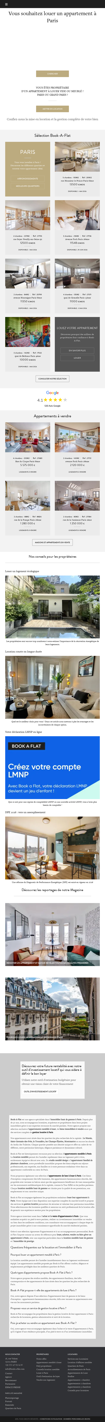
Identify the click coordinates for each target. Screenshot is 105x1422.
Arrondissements (27, 178)
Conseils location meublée (47, 1369)
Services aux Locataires (78, 1358)
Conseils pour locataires (78, 1390)
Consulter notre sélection (52, 378)
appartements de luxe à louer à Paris (65, 1175)
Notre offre (41, 1358)
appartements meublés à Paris (78, 1153)
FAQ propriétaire (43, 1365)
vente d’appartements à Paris (65, 1216)
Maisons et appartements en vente (52, 542)
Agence (8, 1376)
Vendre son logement (45, 1379)
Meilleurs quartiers (28, 186)
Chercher (52, 73)
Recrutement (11, 1380)
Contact (8, 1373)
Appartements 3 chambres (79, 1386)
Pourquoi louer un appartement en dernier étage (35, 1037)
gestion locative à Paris (42, 1132)
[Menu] (7, 4)
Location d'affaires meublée (80, 1362)
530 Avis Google (52, 406)
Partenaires (10, 1383)
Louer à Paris (42, 1372)
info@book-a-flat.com (14, 1368)
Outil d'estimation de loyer (48, 1376)
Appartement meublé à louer (49, 1362)
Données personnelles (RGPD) (76, 1419)
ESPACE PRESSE (12, 1387)
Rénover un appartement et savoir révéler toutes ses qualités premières (47, 963)
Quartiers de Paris (76, 1365)
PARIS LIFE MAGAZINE (13, 1393)
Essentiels (9, 1404)
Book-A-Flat (52, 4)
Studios (71, 1376)
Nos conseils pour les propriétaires (52, 556)
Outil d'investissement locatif (40, 1091)
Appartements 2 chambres (79, 1383)
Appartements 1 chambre (79, 1379)
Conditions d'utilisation (51, 1419)
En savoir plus (77, 350)
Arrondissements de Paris (79, 1369)
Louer (77, 357)
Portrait (8, 1401)
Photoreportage (12, 1397)
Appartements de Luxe (78, 1372)
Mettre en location (52, 109)
